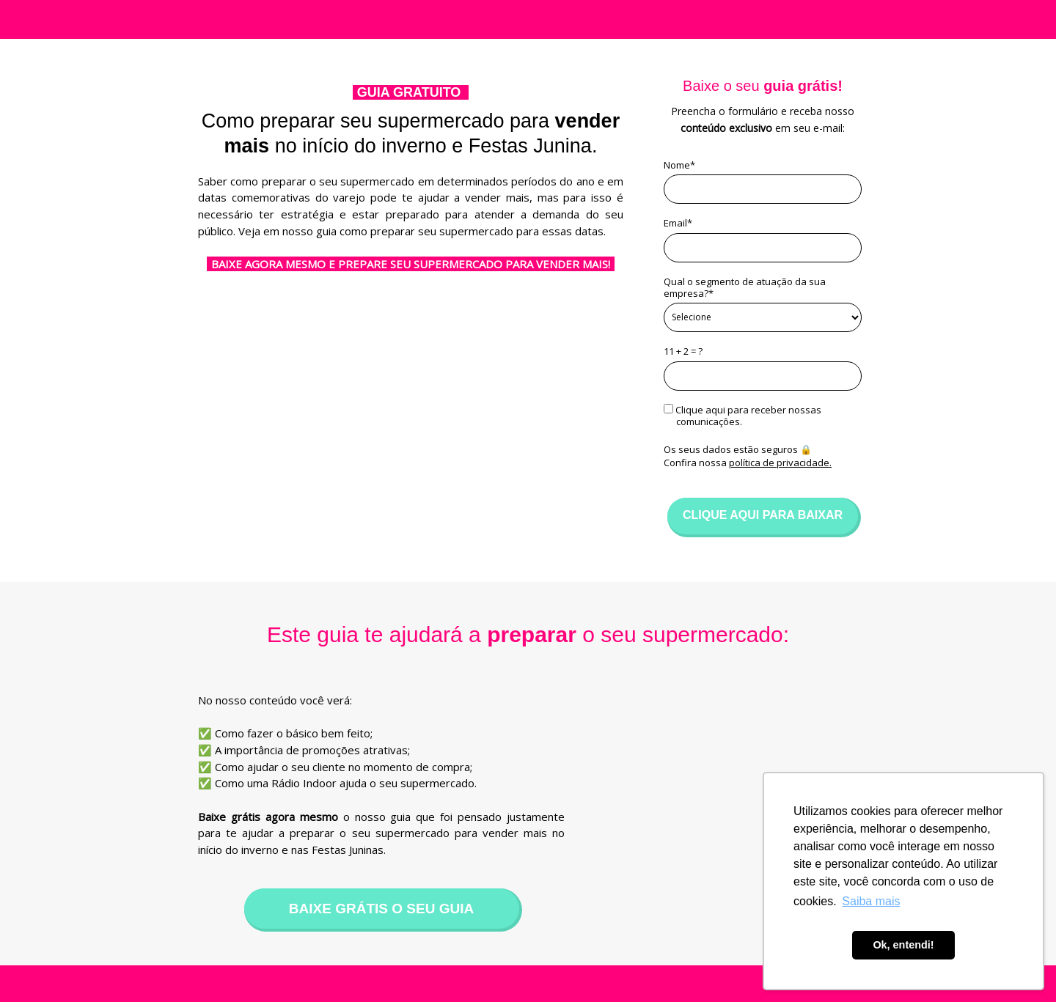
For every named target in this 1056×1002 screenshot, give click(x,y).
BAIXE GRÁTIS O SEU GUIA (381, 908)
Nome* (679, 165)
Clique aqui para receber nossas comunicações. (742, 416)
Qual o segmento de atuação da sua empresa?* (745, 288)
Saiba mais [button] (871, 901)
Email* (678, 223)
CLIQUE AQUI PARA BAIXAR (763, 515)
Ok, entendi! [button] (903, 945)
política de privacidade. (780, 462)
